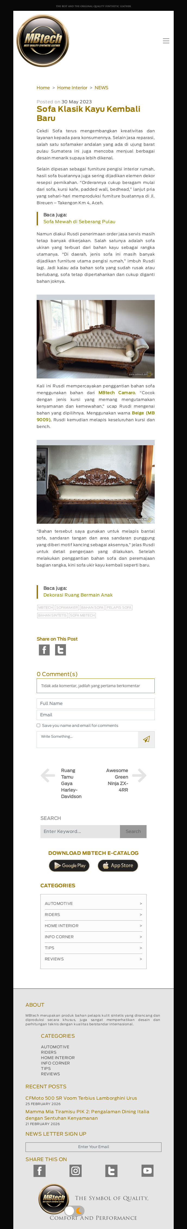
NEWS (101, 88)
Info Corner (93, 937)
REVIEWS (50, 1074)
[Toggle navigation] (166, 40)
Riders (93, 915)
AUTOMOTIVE (55, 1047)
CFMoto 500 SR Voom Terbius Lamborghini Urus (81, 1098)
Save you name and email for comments (80, 726)
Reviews (93, 959)
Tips (93, 948)
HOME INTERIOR (58, 1058)
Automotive (93, 903)
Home (43, 88)
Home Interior (72, 88)
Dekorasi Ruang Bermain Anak (78, 595)
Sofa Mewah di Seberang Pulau (79, 222)
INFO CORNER (55, 1063)
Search (133, 831)
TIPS (46, 1069)
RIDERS (48, 1053)
